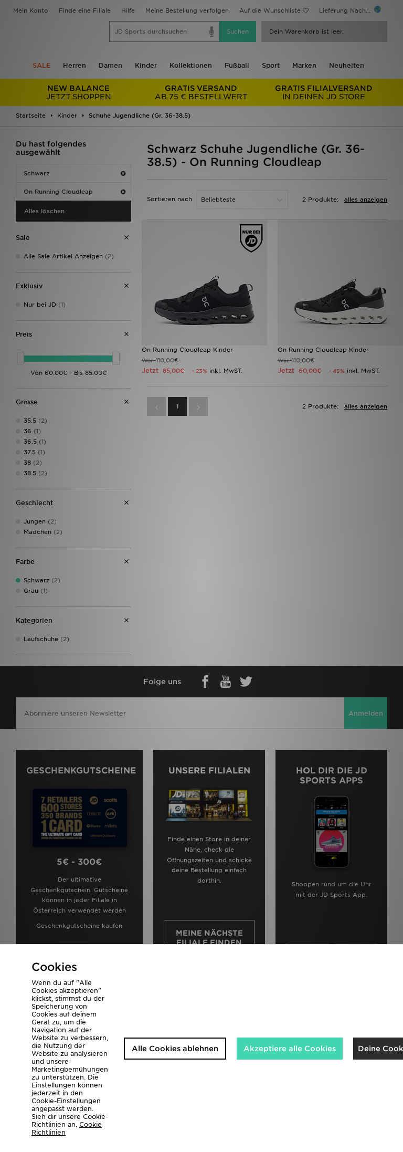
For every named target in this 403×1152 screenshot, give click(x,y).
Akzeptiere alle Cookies (289, 1048)
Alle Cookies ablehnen (175, 1048)
